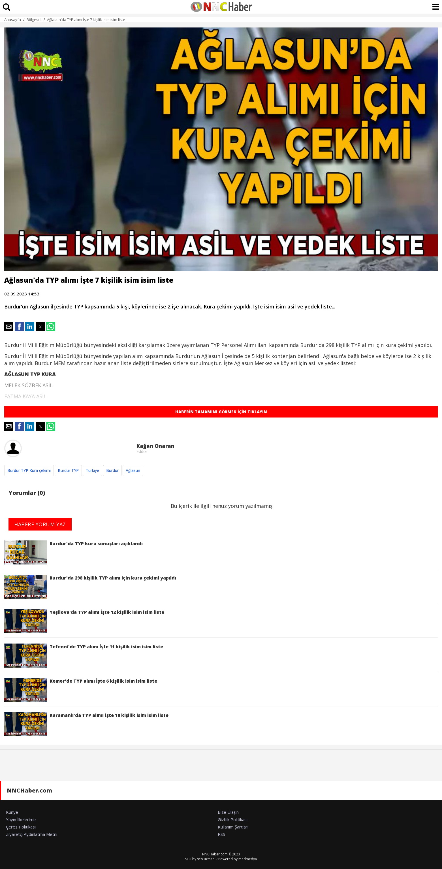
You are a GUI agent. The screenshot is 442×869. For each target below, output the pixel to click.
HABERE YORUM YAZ (40, 524)
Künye (12, 812)
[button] (8, 326)
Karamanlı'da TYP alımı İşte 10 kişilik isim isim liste (86, 724)
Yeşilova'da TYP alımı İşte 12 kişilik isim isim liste (84, 621)
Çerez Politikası (21, 827)
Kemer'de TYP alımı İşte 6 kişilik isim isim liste (80, 690)
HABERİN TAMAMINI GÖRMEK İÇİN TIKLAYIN (221, 411)
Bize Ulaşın (228, 812)
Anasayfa (12, 19)
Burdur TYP (68, 470)
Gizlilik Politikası (232, 819)
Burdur (112, 470)
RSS (221, 834)
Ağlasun (133, 470)
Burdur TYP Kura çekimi (29, 470)
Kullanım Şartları (233, 827)
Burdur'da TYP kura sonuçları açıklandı (73, 552)
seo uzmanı (206, 859)
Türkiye (92, 470)
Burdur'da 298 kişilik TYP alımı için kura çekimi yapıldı (90, 587)
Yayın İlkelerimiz (21, 819)
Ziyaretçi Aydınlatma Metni (31, 834)
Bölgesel (34, 19)
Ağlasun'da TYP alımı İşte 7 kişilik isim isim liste (86, 19)
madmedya (247, 859)
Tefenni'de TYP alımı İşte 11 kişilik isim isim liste (83, 656)
